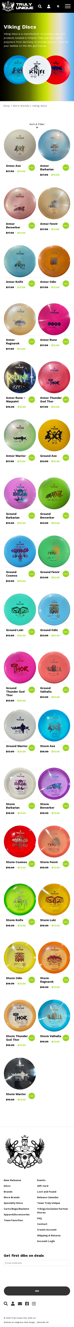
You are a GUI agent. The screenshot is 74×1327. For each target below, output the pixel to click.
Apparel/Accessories (17, 1214)
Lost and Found (46, 1191)
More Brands (21, 105)
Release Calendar (48, 1197)
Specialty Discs (13, 1203)
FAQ (39, 1218)
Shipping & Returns (49, 1235)
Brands (8, 1191)
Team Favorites (13, 1220)
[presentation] (28, 1275)
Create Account (47, 1229)
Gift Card (42, 1185)
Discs (7, 1185)
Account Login (46, 1241)
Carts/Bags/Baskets (16, 1208)
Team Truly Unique (48, 1203)
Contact (42, 1224)
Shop (6, 105)
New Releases (12, 1180)
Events (41, 1180)
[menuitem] (40, 7)
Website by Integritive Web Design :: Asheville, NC (26, 1322)
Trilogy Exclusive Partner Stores (52, 1210)
